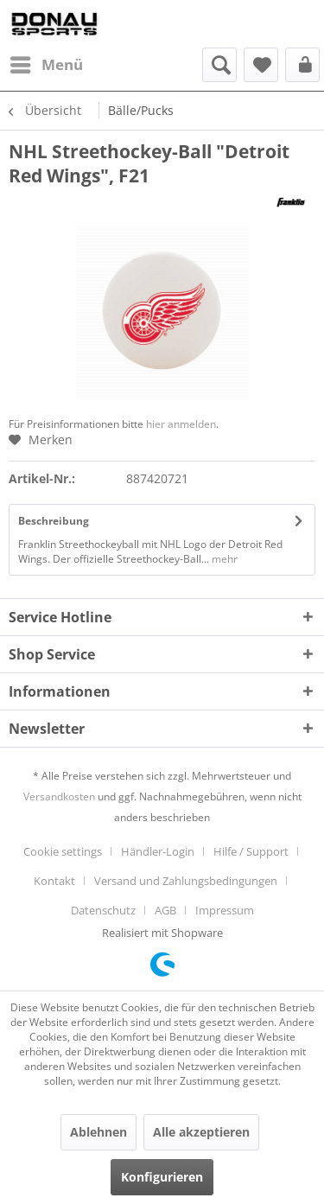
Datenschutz (103, 910)
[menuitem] (46, 65)
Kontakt (54, 881)
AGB (165, 910)
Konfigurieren (162, 1177)
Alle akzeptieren (201, 1132)
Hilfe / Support (251, 851)
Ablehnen (98, 1132)
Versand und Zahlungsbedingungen (185, 881)
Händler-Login (157, 851)
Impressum (224, 910)
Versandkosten (59, 796)
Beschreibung (53, 520)
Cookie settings (62, 851)
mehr (223, 558)
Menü (46, 62)
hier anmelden (181, 424)
